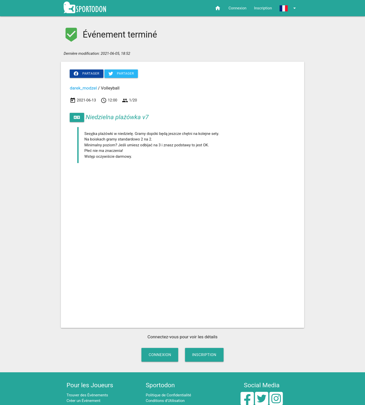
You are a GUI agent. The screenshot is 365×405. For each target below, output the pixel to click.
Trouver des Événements (87, 395)
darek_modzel (83, 88)
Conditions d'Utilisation (165, 400)
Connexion (237, 8)
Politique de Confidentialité (168, 395)
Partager (86, 73)
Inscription (263, 8)
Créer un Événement (84, 400)
